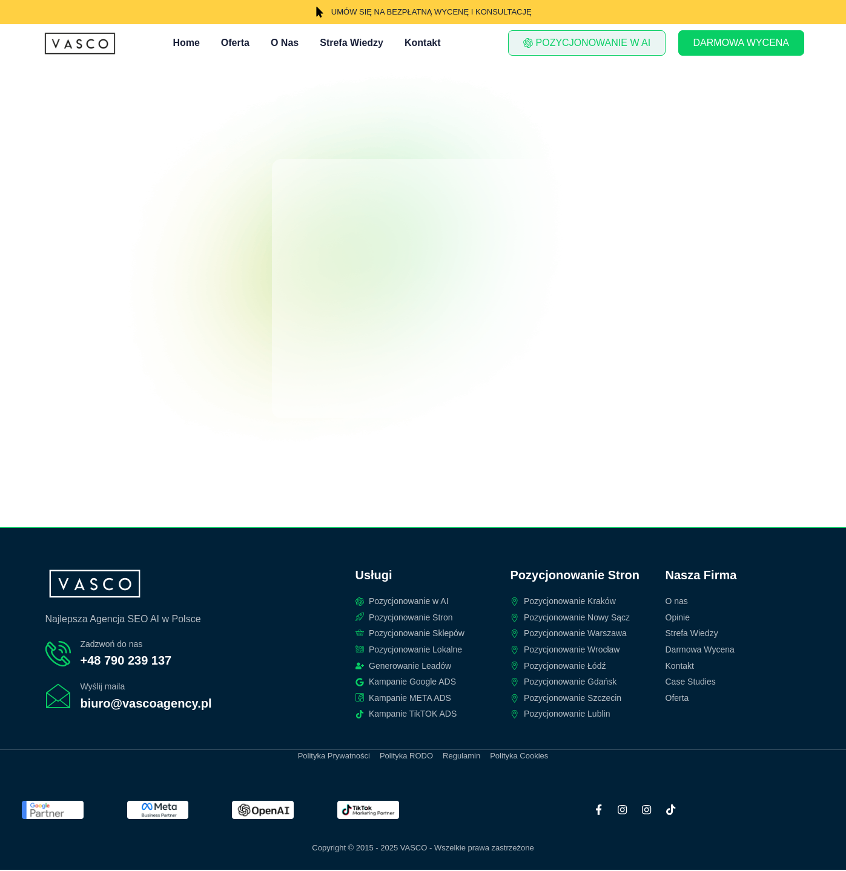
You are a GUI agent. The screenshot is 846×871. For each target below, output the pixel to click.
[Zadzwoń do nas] (58, 654)
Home (186, 43)
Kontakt (423, 43)
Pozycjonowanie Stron (575, 576)
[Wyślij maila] (58, 697)
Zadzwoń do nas (112, 644)
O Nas (285, 43)
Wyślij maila (103, 687)
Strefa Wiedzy (351, 43)
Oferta (235, 43)
